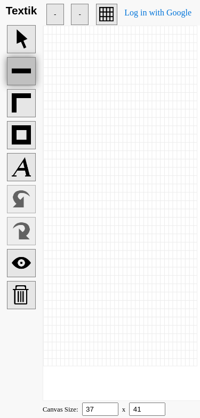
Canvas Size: (61, 409)
